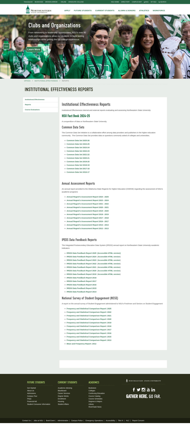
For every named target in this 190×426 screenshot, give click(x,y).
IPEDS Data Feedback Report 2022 (81, 264)
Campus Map (137, 2)
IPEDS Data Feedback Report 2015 (81, 288)
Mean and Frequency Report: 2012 (81, 344)
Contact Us (26, 421)
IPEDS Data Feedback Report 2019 (81, 274)
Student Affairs (63, 404)
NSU (38, 9)
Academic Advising (65, 388)
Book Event (50, 421)
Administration (63, 421)
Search (162, 2)
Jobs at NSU (38, 421)
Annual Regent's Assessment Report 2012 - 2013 (88, 228)
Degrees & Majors (95, 401)
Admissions (31, 393)
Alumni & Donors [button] (126, 10)
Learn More (33, 49)
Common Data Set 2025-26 (78, 140)
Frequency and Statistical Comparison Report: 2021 (89, 316)
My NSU (153, 2)
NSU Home (115, 2)
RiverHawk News (95, 407)
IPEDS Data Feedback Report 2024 (81, 257)
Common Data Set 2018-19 (78, 165)
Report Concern (138, 421)
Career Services (64, 393)
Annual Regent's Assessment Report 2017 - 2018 (88, 218)
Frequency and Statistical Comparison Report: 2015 (89, 337)
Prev (6, 46)
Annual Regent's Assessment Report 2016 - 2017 (88, 221)
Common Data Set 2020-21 (78, 158)
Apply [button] (67, 10)
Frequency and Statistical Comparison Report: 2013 (89, 340)
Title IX (120, 421)
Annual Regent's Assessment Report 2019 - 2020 (88, 211)
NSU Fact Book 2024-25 (76, 116)
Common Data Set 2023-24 (78, 147)
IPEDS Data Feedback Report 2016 (81, 285)
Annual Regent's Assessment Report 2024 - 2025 (88, 197)
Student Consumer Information (38, 404)
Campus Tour (32, 396)
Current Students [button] (104, 10)
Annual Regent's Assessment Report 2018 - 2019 (88, 214)
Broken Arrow (51, 2)
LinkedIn (153, 389)
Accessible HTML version (109, 257)
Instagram (143, 389)
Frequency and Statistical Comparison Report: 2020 (89, 319)
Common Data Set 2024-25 (78, 144)
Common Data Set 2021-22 (78, 154)
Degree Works (63, 396)
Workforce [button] (159, 10)
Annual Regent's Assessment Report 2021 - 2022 (88, 204)
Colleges (92, 391)
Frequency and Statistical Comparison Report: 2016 (89, 333)
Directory (125, 2)
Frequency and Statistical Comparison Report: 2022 (89, 312)
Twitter (138, 389)
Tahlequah (28, 2)
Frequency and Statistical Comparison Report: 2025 (89, 309)
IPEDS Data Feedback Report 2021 (81, 267)
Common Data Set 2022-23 (78, 151)
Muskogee (39, 2)
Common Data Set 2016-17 (78, 172)
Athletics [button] (144, 10)
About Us (30, 391)
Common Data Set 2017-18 (78, 169)
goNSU (146, 2)
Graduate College (76, 2)
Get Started (31, 388)
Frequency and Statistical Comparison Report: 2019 (89, 323)
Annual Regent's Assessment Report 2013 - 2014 (88, 225)
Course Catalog (94, 396)
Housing (61, 401)
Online (63, 2)
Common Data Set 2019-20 (78, 161)
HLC (127, 421)
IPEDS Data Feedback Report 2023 (81, 260)
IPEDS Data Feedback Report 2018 (81, 278)
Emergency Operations (94, 421)
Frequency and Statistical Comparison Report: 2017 (89, 330)
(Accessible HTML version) (108, 253)
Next (183, 46)
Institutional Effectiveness (34, 99)
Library (91, 404)
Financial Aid (32, 401)
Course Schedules (95, 399)
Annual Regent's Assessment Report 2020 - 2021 (88, 207)
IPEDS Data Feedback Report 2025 (81, 253)
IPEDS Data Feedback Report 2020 (82, 271)
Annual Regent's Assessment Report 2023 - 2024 (88, 200)
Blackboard (62, 391)
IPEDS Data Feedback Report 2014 (81, 292)
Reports (28, 105)
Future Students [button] (83, 10)
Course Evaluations (32, 110)
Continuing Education (97, 393)
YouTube (148, 389)
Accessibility (110, 421)
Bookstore (92, 388)
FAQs (29, 399)
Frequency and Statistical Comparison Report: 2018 (89, 326)
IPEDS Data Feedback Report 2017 (81, 281)
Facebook (134, 389)
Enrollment (62, 399)
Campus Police (77, 421)
